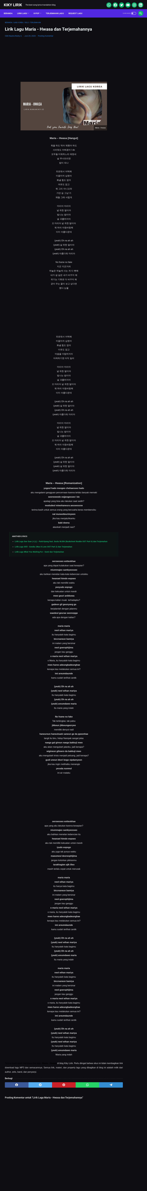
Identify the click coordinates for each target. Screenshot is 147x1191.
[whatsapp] (107, 3)
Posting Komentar (45, 34)
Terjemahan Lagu (56, 11)
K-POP (37, 11)
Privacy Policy (84, 1181)
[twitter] (120, 3)
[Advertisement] (51, 58)
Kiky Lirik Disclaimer (104, 1181)
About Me (39, 1181)
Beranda (9, 11)
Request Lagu (76, 11)
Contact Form (67, 1181)
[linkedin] (139, 3)
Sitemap (51, 1181)
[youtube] (126, 3)
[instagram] (133, 3)
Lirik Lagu (23, 11)
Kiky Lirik (14, 3)
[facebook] (114, 3)
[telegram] (87, 1087)
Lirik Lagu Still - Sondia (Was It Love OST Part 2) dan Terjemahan (43, 549)
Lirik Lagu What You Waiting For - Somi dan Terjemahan (39, 554)
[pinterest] (50, 1087)
